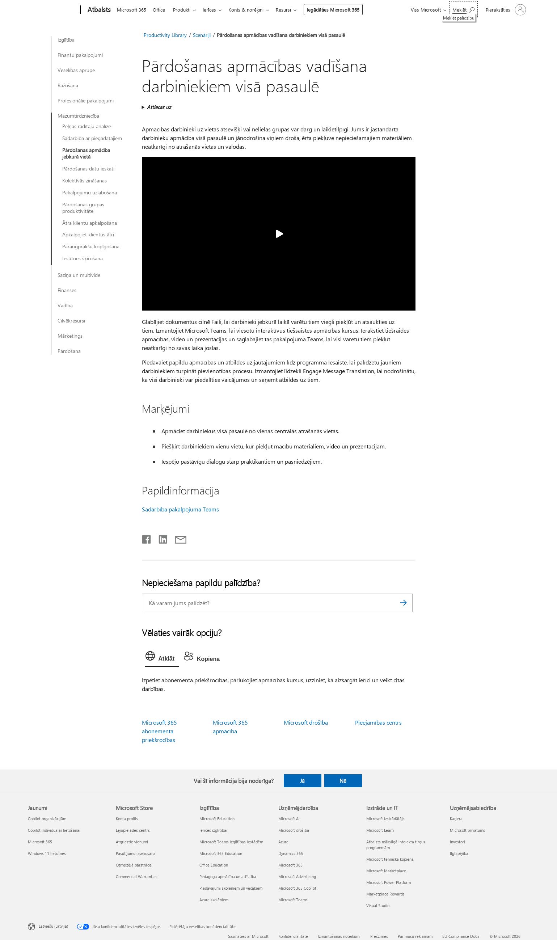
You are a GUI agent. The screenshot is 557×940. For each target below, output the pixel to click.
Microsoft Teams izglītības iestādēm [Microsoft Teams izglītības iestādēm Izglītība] (231, 841)
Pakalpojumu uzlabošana (89, 192)
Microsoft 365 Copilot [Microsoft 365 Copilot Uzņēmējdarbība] (297, 888)
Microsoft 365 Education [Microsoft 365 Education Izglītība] (220, 853)
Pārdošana (69, 351)
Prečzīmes (379, 936)
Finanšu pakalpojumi (80, 55)
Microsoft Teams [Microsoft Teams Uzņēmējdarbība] (293, 899)
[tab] (162, 657)
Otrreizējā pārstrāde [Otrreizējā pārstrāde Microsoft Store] (134, 865)
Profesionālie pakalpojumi (86, 100)
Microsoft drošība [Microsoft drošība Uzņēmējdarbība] (293, 830)
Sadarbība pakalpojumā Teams (180, 509)
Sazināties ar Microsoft (248, 936)
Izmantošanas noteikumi (339, 936)
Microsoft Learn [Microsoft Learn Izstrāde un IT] (380, 830)
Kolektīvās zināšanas (84, 180)
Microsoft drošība (306, 722)
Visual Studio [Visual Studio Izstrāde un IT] (377, 905)
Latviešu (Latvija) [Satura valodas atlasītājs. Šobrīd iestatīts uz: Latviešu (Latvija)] (53, 926)
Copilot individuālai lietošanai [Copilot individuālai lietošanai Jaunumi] (54, 830)
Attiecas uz (159, 107)
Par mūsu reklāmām (415, 936)
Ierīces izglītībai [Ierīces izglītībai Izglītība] (213, 830)
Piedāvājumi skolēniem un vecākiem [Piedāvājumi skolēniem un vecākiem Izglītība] (230, 888)
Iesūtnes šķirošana (82, 258)
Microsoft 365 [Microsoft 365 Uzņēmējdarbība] (290, 865)
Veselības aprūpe (76, 70)
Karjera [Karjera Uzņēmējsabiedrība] (456, 818)
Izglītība (66, 40)
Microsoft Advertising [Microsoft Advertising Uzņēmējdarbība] (297, 876)
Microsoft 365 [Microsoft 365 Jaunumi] (40, 841)
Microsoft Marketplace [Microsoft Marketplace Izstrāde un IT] (386, 870)
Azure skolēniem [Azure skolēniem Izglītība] (213, 899)
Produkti (184, 10)
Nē (342, 780)
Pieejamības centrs (378, 722)
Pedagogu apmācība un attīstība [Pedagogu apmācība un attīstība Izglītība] (227, 876)
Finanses (67, 290)
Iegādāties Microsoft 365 (340, 10)
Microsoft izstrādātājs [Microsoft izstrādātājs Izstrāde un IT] (385, 818)
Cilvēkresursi (71, 320)
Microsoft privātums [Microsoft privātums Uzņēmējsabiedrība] (467, 830)
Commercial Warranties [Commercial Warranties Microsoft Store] (136, 876)
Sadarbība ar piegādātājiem (92, 138)
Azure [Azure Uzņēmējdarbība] (283, 841)
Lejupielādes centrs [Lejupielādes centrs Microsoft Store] (133, 830)
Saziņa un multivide (79, 275)
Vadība (65, 305)
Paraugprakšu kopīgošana (90, 246)
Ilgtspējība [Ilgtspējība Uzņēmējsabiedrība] (459, 853)
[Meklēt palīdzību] (463, 9)
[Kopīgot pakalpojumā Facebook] (147, 537)
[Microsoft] (52, 10)
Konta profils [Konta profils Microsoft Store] (127, 818)
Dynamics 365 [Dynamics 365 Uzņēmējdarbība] (290, 853)
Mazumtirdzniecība (78, 116)
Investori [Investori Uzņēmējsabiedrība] (457, 841)
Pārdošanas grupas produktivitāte (83, 207)
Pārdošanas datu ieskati (88, 168)
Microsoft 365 (131, 10)
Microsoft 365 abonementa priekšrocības (159, 730)
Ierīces (213, 10)
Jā (302, 780)
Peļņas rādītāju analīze (86, 126)
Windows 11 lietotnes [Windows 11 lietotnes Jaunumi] (47, 853)
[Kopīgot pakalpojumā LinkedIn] (160, 537)
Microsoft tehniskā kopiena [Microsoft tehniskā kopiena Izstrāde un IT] (390, 859)
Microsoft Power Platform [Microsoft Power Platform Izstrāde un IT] (388, 882)
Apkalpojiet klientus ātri (88, 234)
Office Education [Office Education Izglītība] (213, 865)
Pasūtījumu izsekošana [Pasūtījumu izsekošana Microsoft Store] (136, 853)
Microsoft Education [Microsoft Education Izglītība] (217, 818)
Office (160, 10)
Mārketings (70, 336)
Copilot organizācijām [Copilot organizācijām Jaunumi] (47, 818)
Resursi (290, 10)
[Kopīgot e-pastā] (177, 537)
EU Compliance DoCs (461, 936)
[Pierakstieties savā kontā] (505, 9)
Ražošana (68, 85)
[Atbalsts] (98, 10)
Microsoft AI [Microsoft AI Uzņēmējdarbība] (289, 818)
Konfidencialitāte (293, 936)
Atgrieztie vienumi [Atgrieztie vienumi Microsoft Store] (132, 841)
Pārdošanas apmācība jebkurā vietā (86, 153)
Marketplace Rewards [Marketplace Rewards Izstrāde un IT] (385, 894)
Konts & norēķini (251, 10)
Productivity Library (165, 34)
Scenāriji (202, 34)
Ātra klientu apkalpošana (89, 223)
